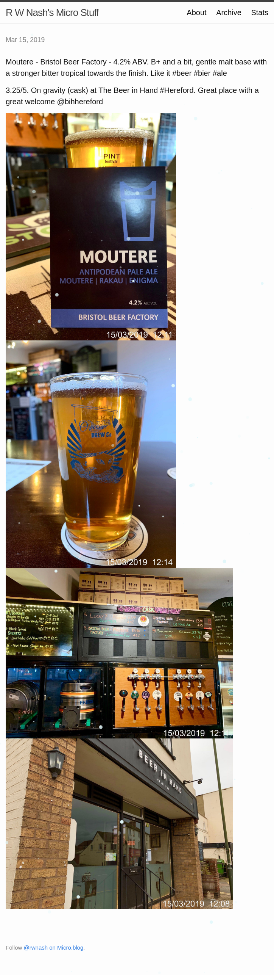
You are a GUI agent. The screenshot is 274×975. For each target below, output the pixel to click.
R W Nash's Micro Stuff (52, 12)
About (196, 12)
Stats (259, 12)
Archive (228, 12)
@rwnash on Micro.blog (54, 947)
